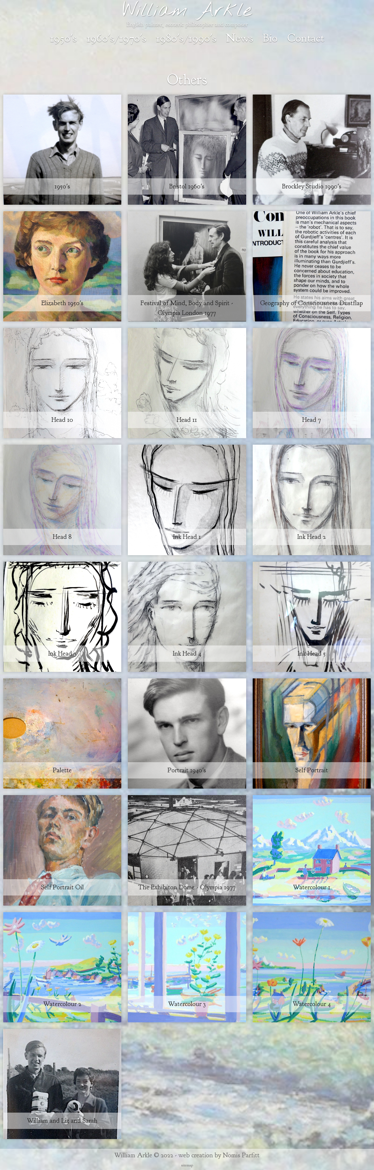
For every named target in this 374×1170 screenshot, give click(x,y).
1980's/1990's (186, 38)
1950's (63, 38)
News (239, 38)
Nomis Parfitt (241, 1155)
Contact (305, 38)
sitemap (187, 1165)
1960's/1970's (116, 38)
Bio (270, 38)
